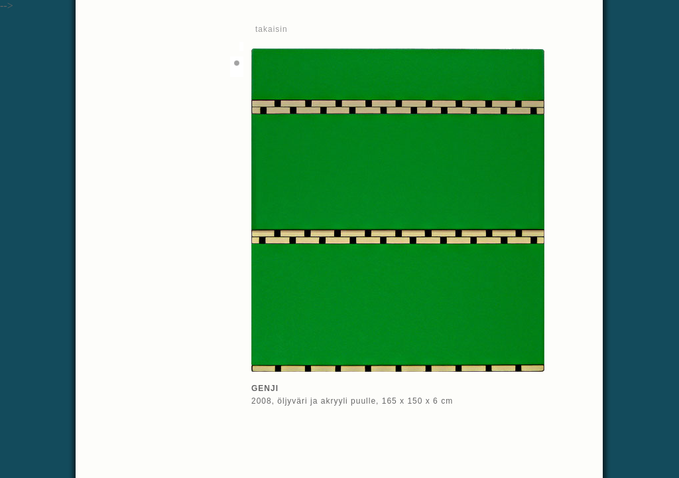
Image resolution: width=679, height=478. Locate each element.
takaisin (271, 29)
